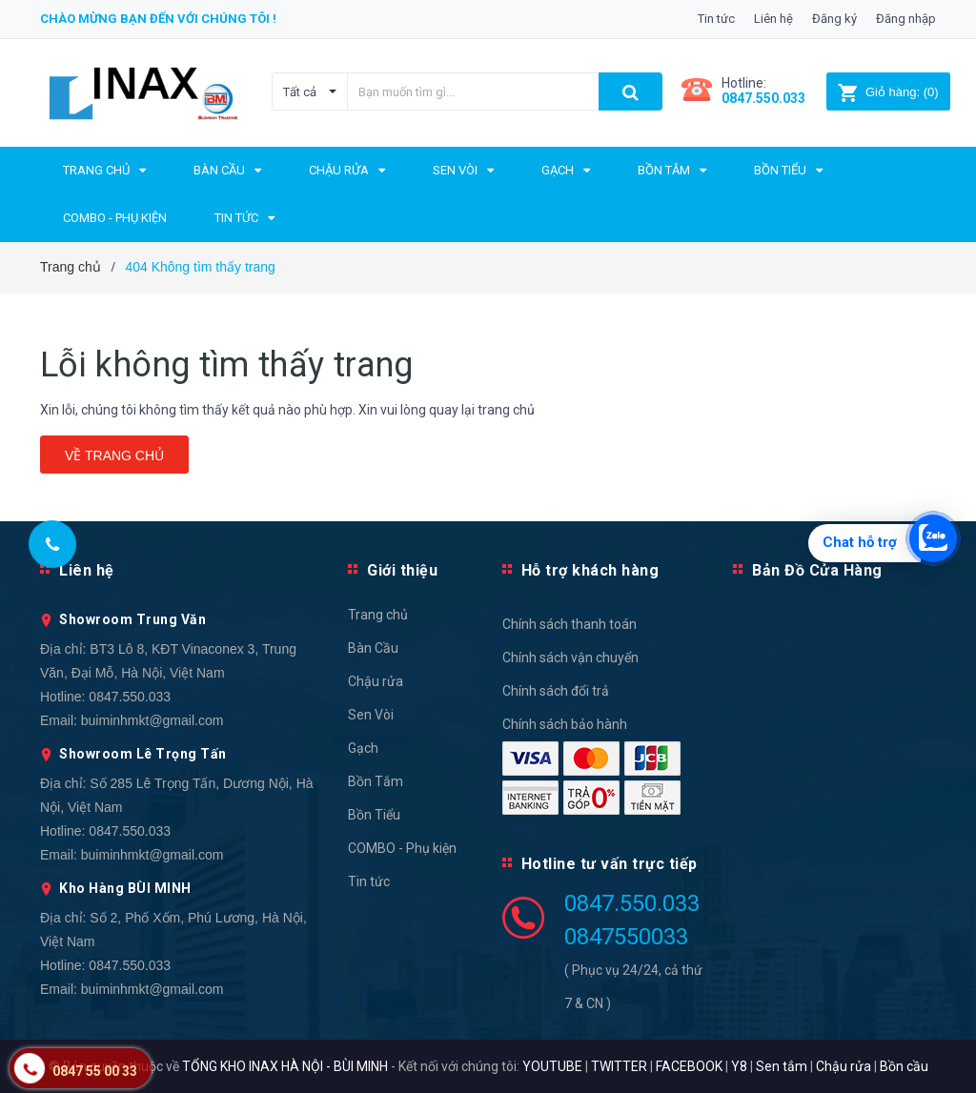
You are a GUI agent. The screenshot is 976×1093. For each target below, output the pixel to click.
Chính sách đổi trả (555, 690)
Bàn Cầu (373, 648)
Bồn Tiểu (374, 814)
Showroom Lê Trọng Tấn (143, 753)
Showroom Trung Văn (132, 619)
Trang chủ (378, 614)
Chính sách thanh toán (569, 624)
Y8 (739, 1066)
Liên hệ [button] (86, 570)
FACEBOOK (689, 1066)
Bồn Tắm (375, 781)
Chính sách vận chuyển (570, 657)
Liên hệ (773, 18)
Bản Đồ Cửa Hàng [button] (817, 570)
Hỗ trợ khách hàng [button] (590, 570)
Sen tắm (781, 1066)
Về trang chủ (114, 455)
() (888, 92)
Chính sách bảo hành (564, 724)
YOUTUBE (552, 1066)
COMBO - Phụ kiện (402, 848)
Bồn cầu (904, 1066)
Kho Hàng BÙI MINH (125, 888)
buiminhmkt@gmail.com (152, 720)
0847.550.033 (130, 696)
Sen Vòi (371, 714)
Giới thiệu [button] (402, 570)
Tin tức (716, 18)
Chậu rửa (375, 681)
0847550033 (626, 936)
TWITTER (619, 1066)
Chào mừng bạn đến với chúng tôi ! (158, 18)
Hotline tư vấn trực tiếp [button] (609, 864)
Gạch (363, 748)
